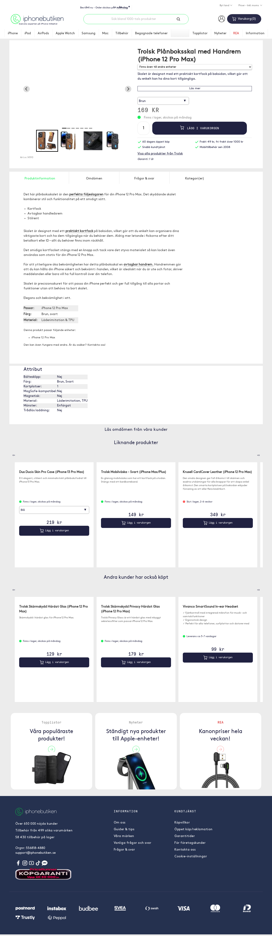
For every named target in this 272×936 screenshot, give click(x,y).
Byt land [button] (225, 5)
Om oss (120, 824)
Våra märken (124, 837)
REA (236, 33)
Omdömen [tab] (94, 178)
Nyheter (220, 33)
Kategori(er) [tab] (194, 178)
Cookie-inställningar (190, 858)
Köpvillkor (182, 824)
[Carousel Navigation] (10, 453)
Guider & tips (124, 831)
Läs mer (194, 88)
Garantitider (184, 837)
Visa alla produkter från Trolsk (160, 153)
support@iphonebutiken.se (35, 854)
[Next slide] (128, 89)
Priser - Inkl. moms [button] (249, 5)
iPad (28, 33)
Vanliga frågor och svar (132, 844)
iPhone (13, 33)
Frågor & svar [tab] (144, 178)
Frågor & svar (124, 851)
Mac (105, 33)
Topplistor (200, 33)
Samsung (88, 33)
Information (255, 33)
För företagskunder (190, 844)
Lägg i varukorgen (199, 128)
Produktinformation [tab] (40, 178)
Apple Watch (65, 33)
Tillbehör (121, 33)
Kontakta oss (185, 851)
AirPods (43, 33)
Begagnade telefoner (151, 33)
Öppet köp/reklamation (193, 831)
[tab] (64, 128)
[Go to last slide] (26, 89)
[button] (47, 141)
